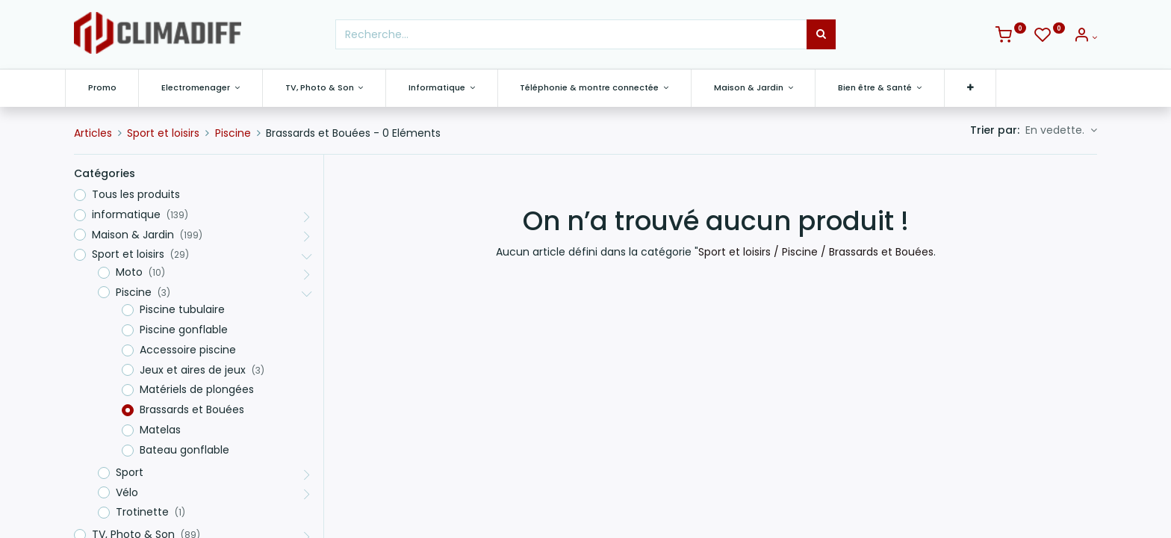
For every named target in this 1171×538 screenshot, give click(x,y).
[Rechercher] (821, 34)
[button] (979, 87)
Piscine (233, 133)
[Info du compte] (1085, 37)
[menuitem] (111, 87)
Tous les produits (136, 195)
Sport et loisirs (163, 133)
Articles (93, 133)
